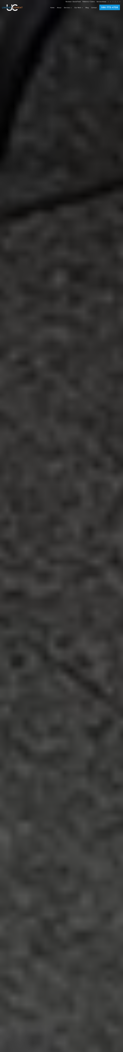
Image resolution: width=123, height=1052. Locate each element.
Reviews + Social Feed (73, 1)
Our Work (77, 7)
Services (67, 7)
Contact (94, 7)
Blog (87, 7)
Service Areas (101, 1)
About (59, 7)
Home (52, 7)
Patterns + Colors (89, 1)
